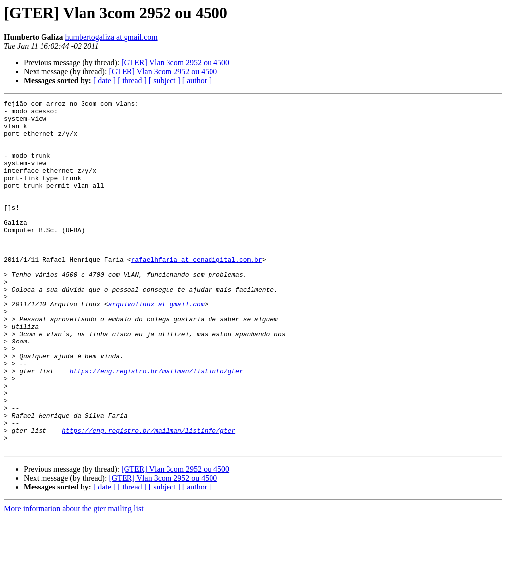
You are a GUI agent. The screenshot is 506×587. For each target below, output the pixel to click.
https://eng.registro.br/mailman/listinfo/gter (156, 425)
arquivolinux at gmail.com (156, 345)
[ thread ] (132, 80)
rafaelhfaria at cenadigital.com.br (196, 292)
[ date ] (104, 80)
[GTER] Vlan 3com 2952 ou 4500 (175, 62)
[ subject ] (164, 80)
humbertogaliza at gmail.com (111, 37)
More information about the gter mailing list (74, 578)
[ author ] (197, 80)
